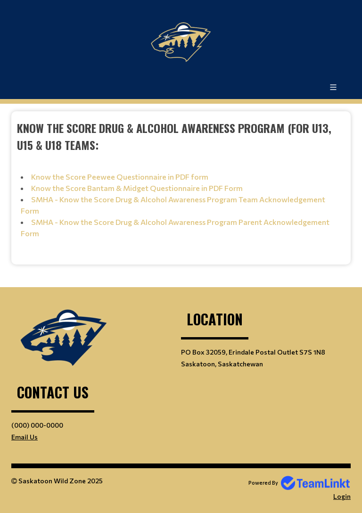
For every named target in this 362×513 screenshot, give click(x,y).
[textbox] (181, 181)
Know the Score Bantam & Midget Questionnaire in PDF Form (137, 187)
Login (342, 496)
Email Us (24, 437)
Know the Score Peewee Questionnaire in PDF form (119, 176)
